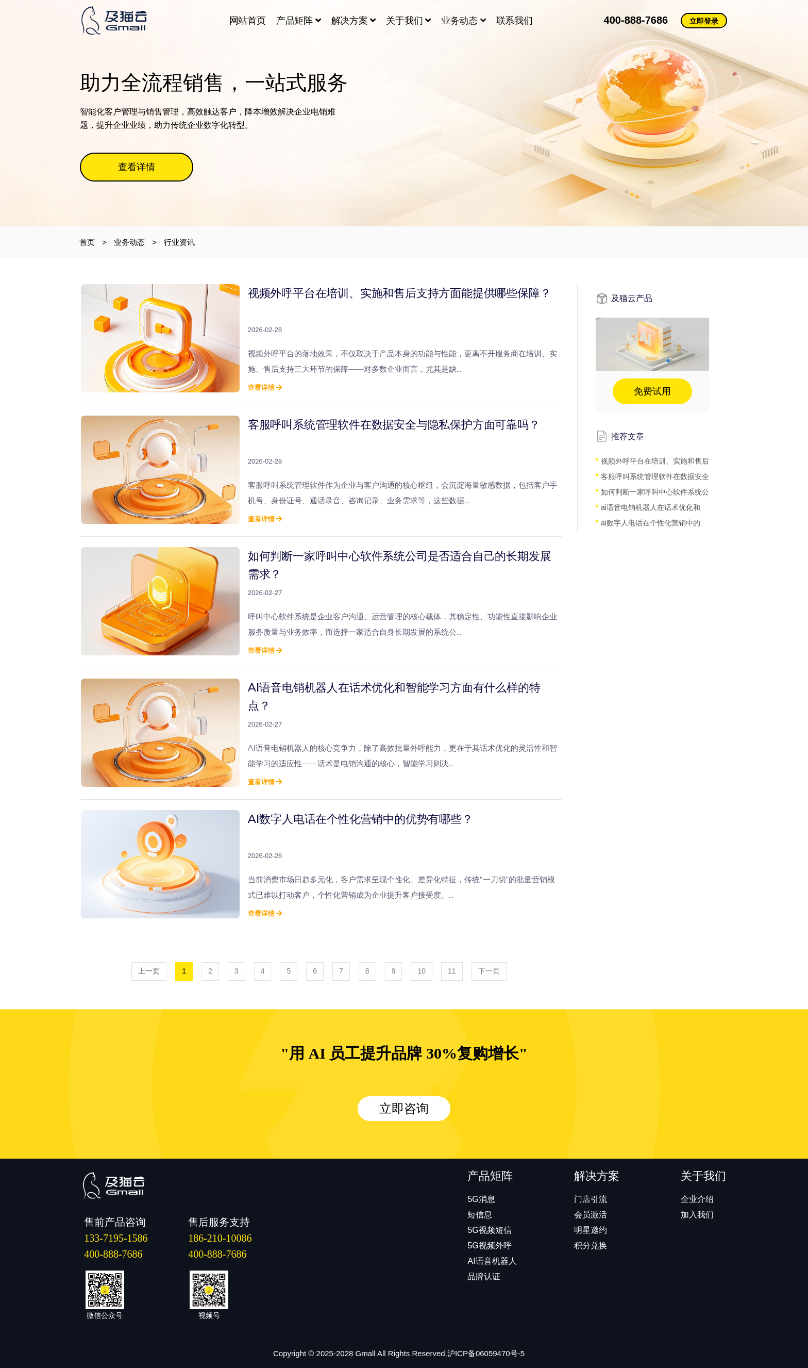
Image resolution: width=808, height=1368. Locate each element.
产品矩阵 (298, 20)
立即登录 (703, 21)
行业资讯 (179, 242)
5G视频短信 (489, 1230)
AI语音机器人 (491, 1261)
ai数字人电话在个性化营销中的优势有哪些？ (360, 819)
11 (452, 971)
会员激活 (590, 1214)
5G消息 (481, 1199)
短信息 (479, 1214)
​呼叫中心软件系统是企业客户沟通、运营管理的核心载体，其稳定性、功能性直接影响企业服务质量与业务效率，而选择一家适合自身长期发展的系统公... (402, 624)
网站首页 (247, 20)
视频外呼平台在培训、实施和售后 (655, 461)
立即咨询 (404, 1108)
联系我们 (514, 20)
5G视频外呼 (489, 1245)
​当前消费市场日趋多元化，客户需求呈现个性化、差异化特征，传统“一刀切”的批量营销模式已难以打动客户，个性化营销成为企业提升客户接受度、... (401, 887)
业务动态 (463, 20)
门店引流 (590, 1199)
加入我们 (697, 1214)
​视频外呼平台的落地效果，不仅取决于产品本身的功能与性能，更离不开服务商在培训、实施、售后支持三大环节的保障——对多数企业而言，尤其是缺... (402, 361)
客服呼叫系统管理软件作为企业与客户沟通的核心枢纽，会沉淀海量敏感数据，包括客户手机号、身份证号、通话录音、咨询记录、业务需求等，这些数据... (402, 492)
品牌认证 (483, 1276)
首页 (87, 242)
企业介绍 (697, 1199)
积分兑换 (590, 1245)
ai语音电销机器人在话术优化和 (650, 507)
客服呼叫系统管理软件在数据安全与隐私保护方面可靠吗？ (394, 425)
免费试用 (652, 391)
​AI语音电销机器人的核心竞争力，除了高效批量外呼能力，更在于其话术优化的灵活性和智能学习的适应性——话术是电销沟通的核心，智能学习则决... (402, 755)
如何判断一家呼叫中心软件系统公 (655, 492)
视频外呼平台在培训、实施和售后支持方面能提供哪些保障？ (399, 293)
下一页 (489, 971)
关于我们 (408, 20)
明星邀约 (590, 1230)
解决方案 (353, 20)
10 (421, 971)
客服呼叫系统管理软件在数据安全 (655, 476)
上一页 (149, 971)
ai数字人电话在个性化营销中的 (650, 523)
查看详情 (136, 167)
